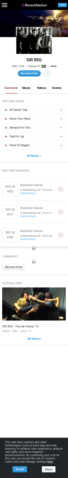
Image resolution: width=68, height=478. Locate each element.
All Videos (34, 338)
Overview (11, 88)
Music (26, 88)
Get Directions (28, 193)
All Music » (34, 155)
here (50, 461)
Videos (41, 88)
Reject (48, 469)
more (54, 66)
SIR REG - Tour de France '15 (20, 326)
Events (57, 88)
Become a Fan (29, 73)
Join (62, 5)
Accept (20, 469)
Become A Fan (13, 267)
